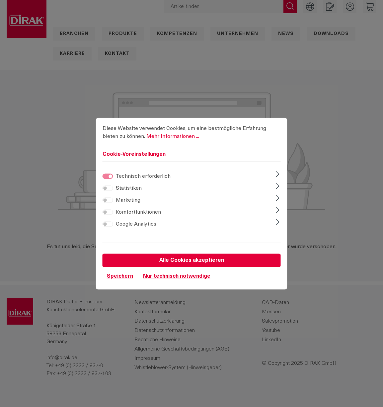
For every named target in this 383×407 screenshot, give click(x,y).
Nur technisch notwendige (176, 283)
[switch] (108, 195)
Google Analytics (136, 231)
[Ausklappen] (277, 182)
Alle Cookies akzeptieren (191, 267)
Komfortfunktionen (138, 219)
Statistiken (129, 195)
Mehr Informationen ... (172, 143)
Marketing (128, 207)
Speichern (120, 283)
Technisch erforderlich (143, 183)
